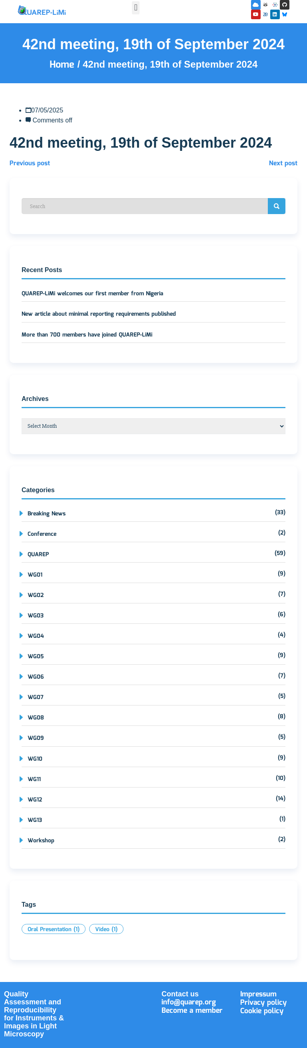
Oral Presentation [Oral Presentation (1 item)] (54, 929)
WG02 (36, 595)
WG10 (35, 759)
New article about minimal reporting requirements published (99, 314)
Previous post (30, 163)
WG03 (36, 615)
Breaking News (47, 513)
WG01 (35, 575)
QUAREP (38, 554)
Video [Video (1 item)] (106, 929)
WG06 (36, 677)
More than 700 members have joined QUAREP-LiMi (87, 335)
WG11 (34, 779)
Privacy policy (263, 1002)
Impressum (258, 994)
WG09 (36, 738)
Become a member (192, 1010)
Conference (42, 534)
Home (64, 64)
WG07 (36, 697)
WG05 (36, 656)
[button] (136, 7)
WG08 (36, 717)
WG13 (35, 820)
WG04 (36, 636)
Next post (283, 163)
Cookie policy (261, 1011)
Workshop (41, 840)
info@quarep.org (188, 1002)
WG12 (35, 800)
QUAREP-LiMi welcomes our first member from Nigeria (92, 293)
